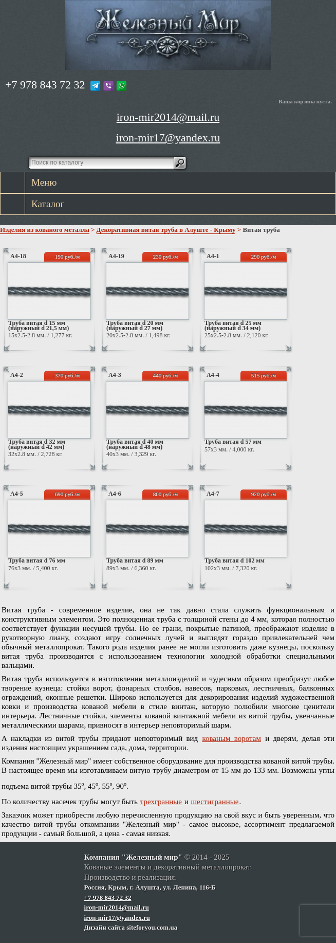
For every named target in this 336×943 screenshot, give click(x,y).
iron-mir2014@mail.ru (168, 117)
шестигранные (215, 801)
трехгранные (161, 801)
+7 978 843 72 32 (45, 84)
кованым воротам (231, 738)
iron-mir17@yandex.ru (168, 137)
